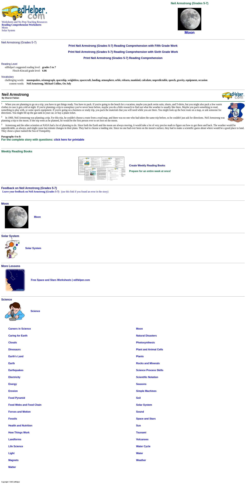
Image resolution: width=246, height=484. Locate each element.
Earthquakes (15, 370)
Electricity (14, 377)
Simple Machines (146, 391)
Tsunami (141, 432)
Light (11, 453)
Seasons (141, 384)
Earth (11, 363)
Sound (140, 411)
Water (139, 453)
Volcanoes (142, 439)
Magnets (13, 460)
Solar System (8, 30)
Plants (140, 356)
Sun (138, 425)
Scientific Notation (147, 377)
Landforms (14, 439)
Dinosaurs (14, 349)
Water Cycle (143, 446)
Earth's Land (15, 356)
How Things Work (18, 432)
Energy (12, 384)
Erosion (13, 391)
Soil (138, 398)
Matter (12, 467)
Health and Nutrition (20, 425)
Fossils (12, 418)
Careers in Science (19, 328)
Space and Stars (146, 418)
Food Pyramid (16, 398)
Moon (5, 27)
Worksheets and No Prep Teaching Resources (24, 22)
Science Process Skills (149, 370)
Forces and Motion (19, 411)
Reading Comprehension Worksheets (21, 24)
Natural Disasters (146, 335)
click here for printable (69, 139)
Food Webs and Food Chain (24, 404)
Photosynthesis (145, 342)
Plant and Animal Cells (149, 349)
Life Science (15, 446)
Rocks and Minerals (148, 363)
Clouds (12, 342)
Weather (141, 460)
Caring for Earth (17, 335)
